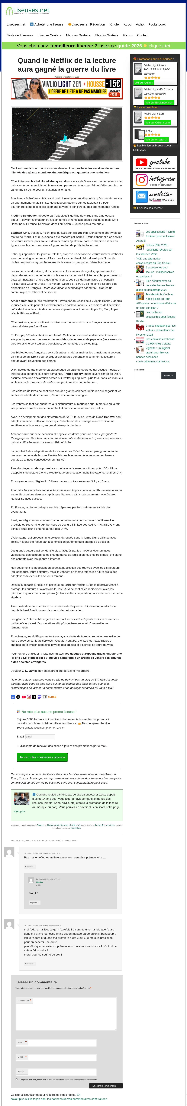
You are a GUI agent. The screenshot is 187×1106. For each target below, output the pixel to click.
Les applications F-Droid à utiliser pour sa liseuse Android (155, 235)
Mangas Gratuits (78, 35)
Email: (20, 712)
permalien (76, 797)
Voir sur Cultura (144, 81)
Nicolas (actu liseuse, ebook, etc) (63, 794)
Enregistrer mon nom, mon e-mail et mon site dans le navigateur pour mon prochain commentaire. (58, 1045)
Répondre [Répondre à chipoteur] (29, 835)
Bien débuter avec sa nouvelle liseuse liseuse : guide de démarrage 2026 (155, 285)
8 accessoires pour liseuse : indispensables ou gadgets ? (155, 271)
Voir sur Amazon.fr (156, 138)
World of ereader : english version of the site (93, 1097)
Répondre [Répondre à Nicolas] (34, 870)
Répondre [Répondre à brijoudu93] (29, 929)
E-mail (22, 1022)
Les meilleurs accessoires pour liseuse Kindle (155, 316)
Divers (40, 794)
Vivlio (140, 24)
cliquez (143, 45)
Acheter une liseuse (46, 24)
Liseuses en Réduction (86, 24)
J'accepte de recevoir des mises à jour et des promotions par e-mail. (59, 721)
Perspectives (108, 794)
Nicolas (39, 850)
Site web (21, 1036)
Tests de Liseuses (20, 35)
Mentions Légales (114, 1090)
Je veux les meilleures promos (40, 732)
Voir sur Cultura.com (157, 121)
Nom (22, 1007)
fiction (98, 794)
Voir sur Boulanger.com (159, 101)
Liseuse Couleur (49, 35)
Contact (142, 35)
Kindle (114, 24)
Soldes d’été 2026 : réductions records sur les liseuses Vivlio (154, 249)
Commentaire (24, 965)
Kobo (127, 24)
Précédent (19, 1072)
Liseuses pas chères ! (148, 207)
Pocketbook (156, 24)
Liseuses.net (16, 24)
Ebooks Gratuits (106, 35)
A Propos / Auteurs (98, 1090)
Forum (127, 35)
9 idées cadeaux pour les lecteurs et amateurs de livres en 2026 (156, 329)
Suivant (116, 1072)
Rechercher (139, 369)
